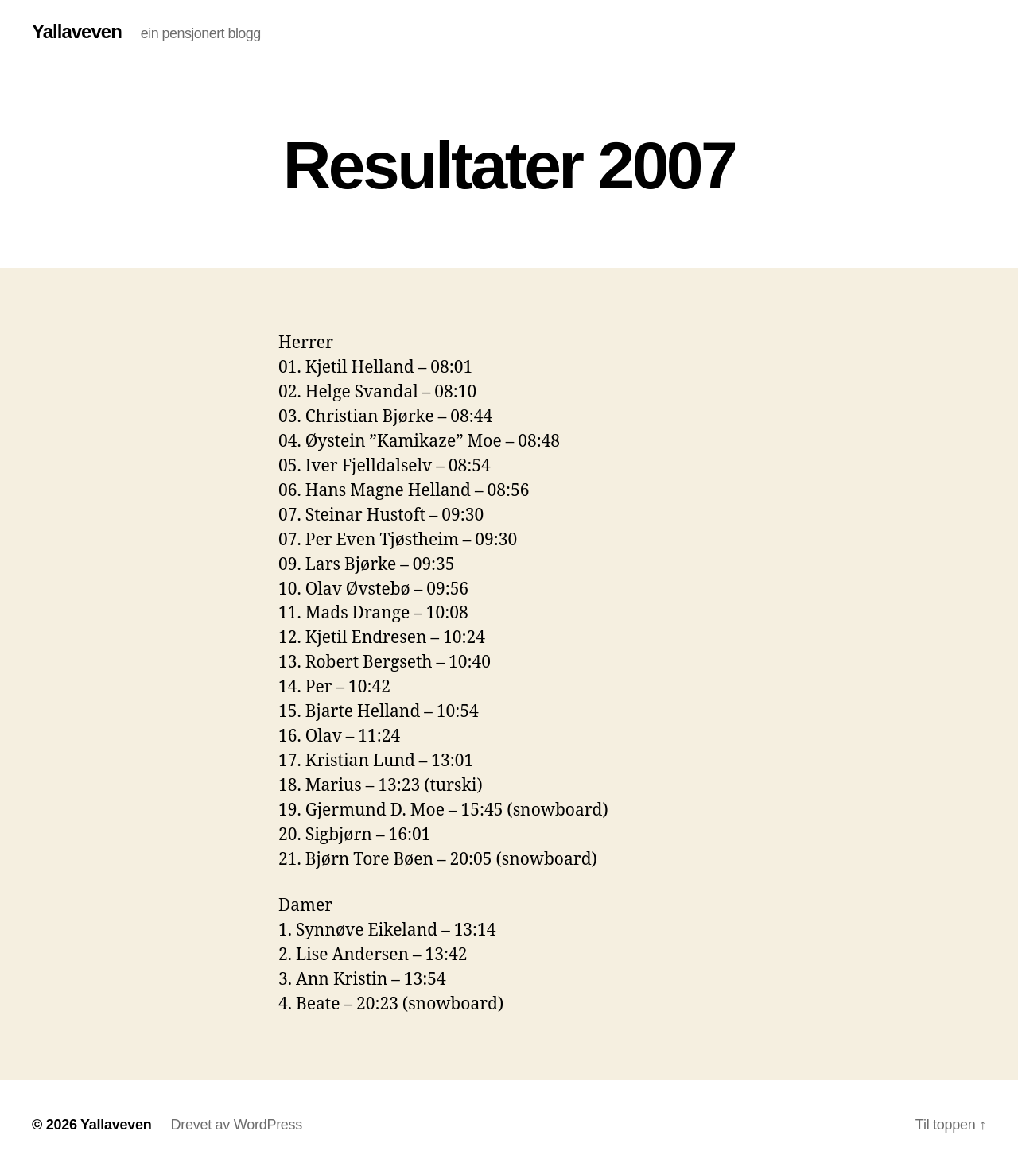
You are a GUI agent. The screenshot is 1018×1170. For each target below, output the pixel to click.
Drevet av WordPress (236, 1125)
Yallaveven (77, 31)
